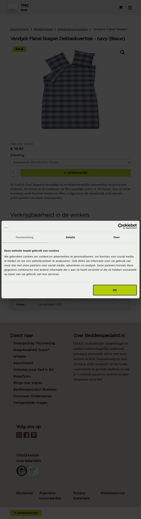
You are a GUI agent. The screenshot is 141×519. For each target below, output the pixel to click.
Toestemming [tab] (25, 237)
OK (115, 289)
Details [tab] (70, 237)
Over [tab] (116, 237)
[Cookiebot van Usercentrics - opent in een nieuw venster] (121, 226)
